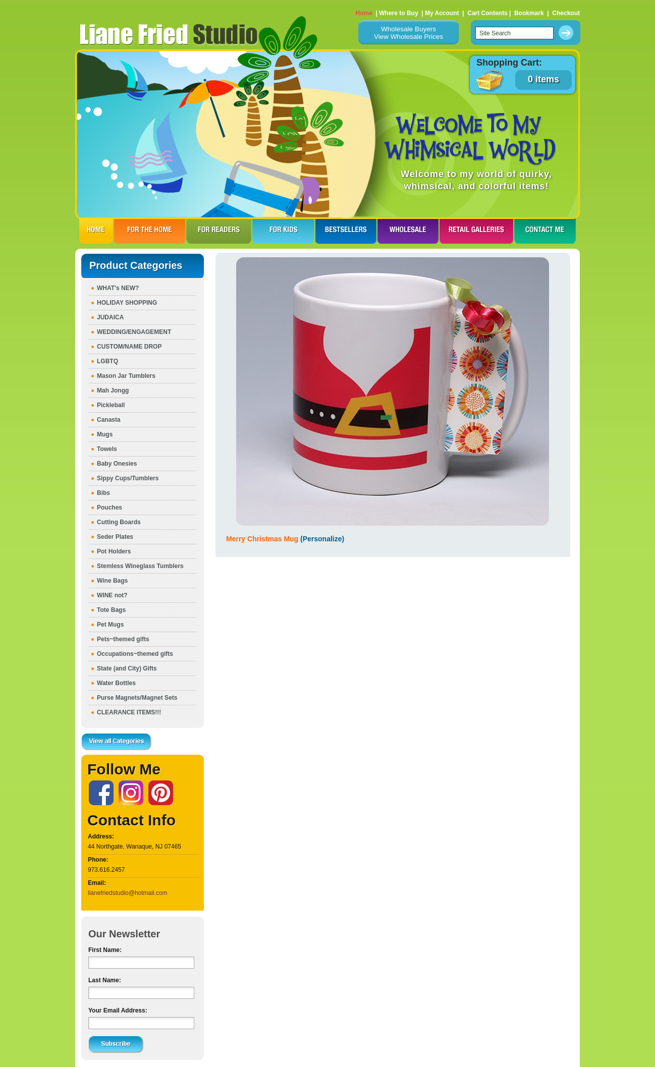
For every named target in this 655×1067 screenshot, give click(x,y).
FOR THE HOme (149, 231)
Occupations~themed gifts (135, 653)
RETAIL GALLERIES (476, 231)
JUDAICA (110, 317)
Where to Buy (398, 13)
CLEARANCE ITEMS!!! (129, 712)
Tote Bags (111, 609)
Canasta (109, 419)
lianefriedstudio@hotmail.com (128, 892)
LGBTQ (107, 361)
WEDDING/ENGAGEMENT (134, 331)
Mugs (105, 434)
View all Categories (116, 742)
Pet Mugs (110, 624)
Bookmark (529, 13)
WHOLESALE (408, 231)
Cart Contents (487, 13)
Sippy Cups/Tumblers (127, 478)
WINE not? (112, 595)
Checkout (566, 13)
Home (364, 13)
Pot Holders (114, 551)
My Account (442, 13)
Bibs (103, 492)
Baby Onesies (117, 463)
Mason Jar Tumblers (126, 375)
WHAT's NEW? (118, 288)
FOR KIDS (283, 231)
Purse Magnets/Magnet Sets (137, 697)
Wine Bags (112, 580)
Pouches (109, 507)
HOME (96, 231)
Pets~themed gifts (123, 639)
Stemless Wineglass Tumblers (140, 566)
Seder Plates (115, 536)
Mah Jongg (113, 390)
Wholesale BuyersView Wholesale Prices (408, 32)
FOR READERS (218, 231)
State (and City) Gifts (127, 668)
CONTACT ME (545, 231)
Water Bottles (116, 683)
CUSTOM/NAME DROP (129, 346)
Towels (107, 449)
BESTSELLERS (345, 231)
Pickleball (111, 405)
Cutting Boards (119, 522)
